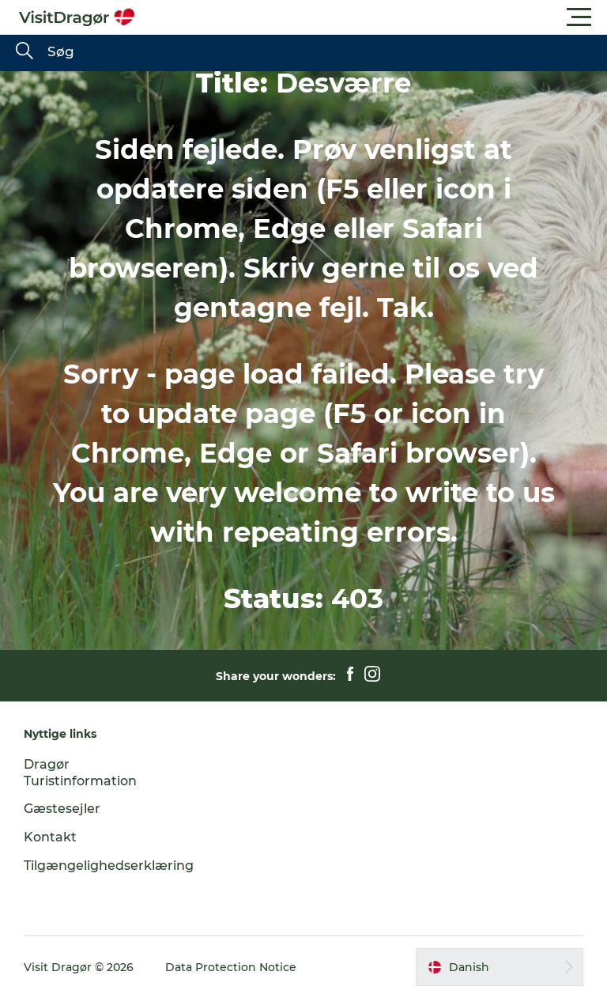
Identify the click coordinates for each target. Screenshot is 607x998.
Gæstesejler (62, 808)
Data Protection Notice (230, 967)
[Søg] (24, 52)
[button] (374, 17)
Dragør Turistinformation (80, 772)
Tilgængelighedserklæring (109, 865)
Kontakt (50, 837)
